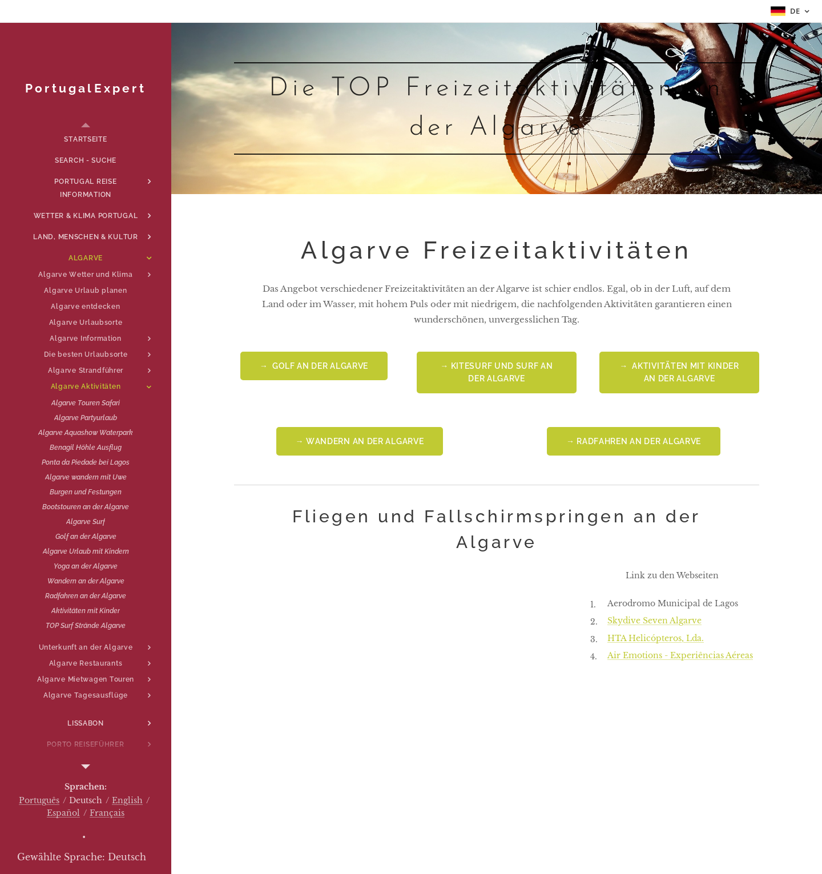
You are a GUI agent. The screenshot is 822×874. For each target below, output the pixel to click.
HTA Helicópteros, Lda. (655, 638)
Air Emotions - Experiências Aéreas (680, 655)
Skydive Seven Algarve (654, 620)
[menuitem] (85, 139)
